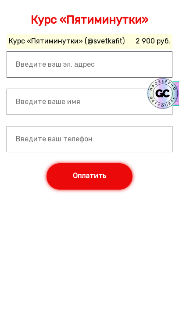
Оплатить (89, 176)
